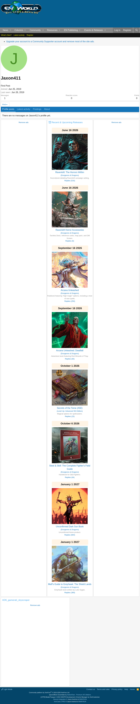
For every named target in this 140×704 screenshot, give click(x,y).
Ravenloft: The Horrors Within (69, 172)
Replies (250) (69, 301)
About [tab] (47, 109)
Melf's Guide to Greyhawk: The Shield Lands (69, 584)
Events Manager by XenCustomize (88, 697)
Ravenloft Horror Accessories (70, 230)
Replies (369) (69, 593)
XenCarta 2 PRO (59, 701)
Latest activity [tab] (23, 109)
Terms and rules (103, 689)
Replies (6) (69, 241)
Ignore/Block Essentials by (70, 695)
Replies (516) (69, 181)
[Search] (136, 30)
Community (35, 30)
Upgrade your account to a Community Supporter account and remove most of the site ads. (50, 41)
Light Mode (6, 689)
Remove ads (23, 122)
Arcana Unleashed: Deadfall (69, 350)
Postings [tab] (37, 109)
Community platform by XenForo (49, 692)
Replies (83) (70, 359)
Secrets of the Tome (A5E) (69, 408)
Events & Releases (93, 30)
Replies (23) (70, 416)
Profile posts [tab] (8, 109)
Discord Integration (59, 699)
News (5, 30)
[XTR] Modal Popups (58, 697)
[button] (10, 30)
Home (132, 689)
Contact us (90, 689)
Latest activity (19, 35)
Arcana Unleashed (70, 290)
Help (126, 689)
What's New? (6, 35)
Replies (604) (69, 535)
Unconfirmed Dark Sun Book (70, 526)
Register (30, 35)
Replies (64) (70, 477)
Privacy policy (117, 689)
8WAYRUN (83, 699)
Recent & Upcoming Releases (67, 122)
